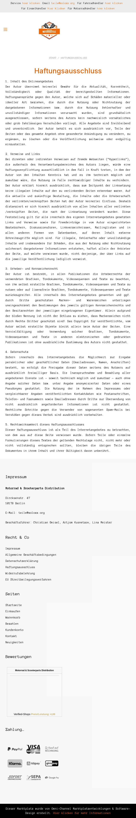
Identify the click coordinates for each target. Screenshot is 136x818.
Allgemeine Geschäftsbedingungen (30, 554)
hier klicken (31, 3)
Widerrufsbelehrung (20, 573)
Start (52, 58)
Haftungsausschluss (20, 567)
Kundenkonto (14, 629)
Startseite (13, 605)
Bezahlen (12, 623)
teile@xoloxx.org (63, 3)
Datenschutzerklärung (21, 561)
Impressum (12, 548)
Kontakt (11, 636)
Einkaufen (12, 611)
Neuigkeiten (14, 642)
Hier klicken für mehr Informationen (81, 813)
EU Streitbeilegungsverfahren (28, 579)
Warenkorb (12, 617)
